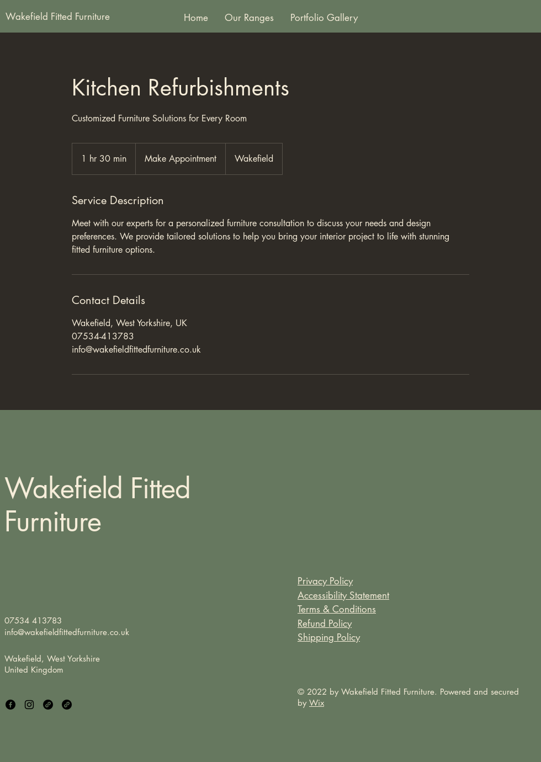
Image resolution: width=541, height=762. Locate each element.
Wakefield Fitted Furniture (97, 505)
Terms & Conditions (337, 609)
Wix (316, 702)
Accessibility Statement (343, 595)
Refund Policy (325, 623)
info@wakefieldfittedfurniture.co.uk (66, 632)
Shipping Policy (329, 637)
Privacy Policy (325, 581)
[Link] (48, 705)
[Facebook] (10, 705)
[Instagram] (29, 705)
